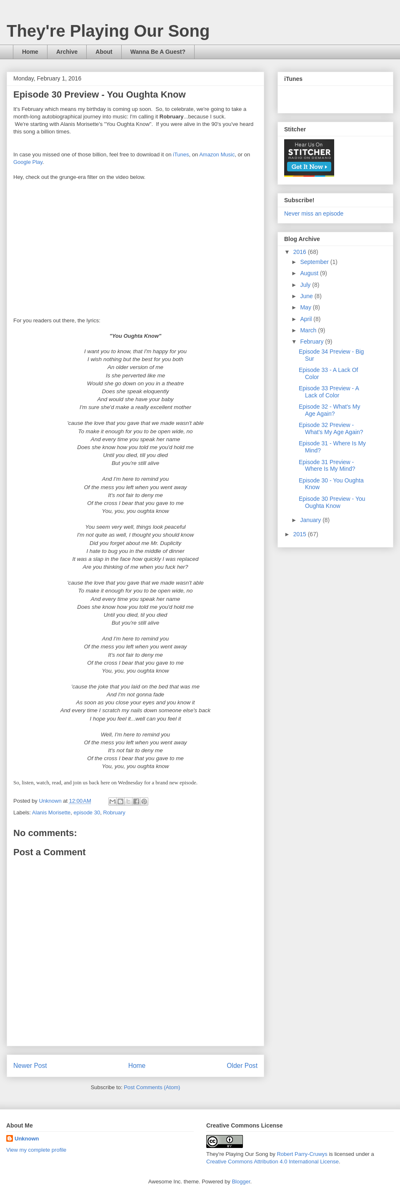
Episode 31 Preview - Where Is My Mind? (327, 465)
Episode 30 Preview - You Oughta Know (332, 502)
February (312, 341)
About (103, 51)
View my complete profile (36, 1150)
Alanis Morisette (51, 812)
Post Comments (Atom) (152, 1087)
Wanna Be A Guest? (157, 51)
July (306, 284)
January (311, 520)
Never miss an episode (313, 213)
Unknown (27, 1138)
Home (30, 51)
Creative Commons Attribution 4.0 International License (272, 1161)
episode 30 (87, 812)
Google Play (27, 162)
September (315, 262)
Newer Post (30, 1065)
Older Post (242, 1065)
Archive (67, 51)
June (307, 296)
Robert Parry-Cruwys (302, 1154)
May (306, 307)
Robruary (114, 812)
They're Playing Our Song (108, 31)
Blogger (241, 1181)
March (309, 330)
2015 (300, 534)
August (310, 273)
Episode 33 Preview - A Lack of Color (329, 392)
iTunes (181, 154)
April (306, 319)
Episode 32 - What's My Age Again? (329, 410)
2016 (300, 252)
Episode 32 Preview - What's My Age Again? (331, 428)
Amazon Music (217, 154)
